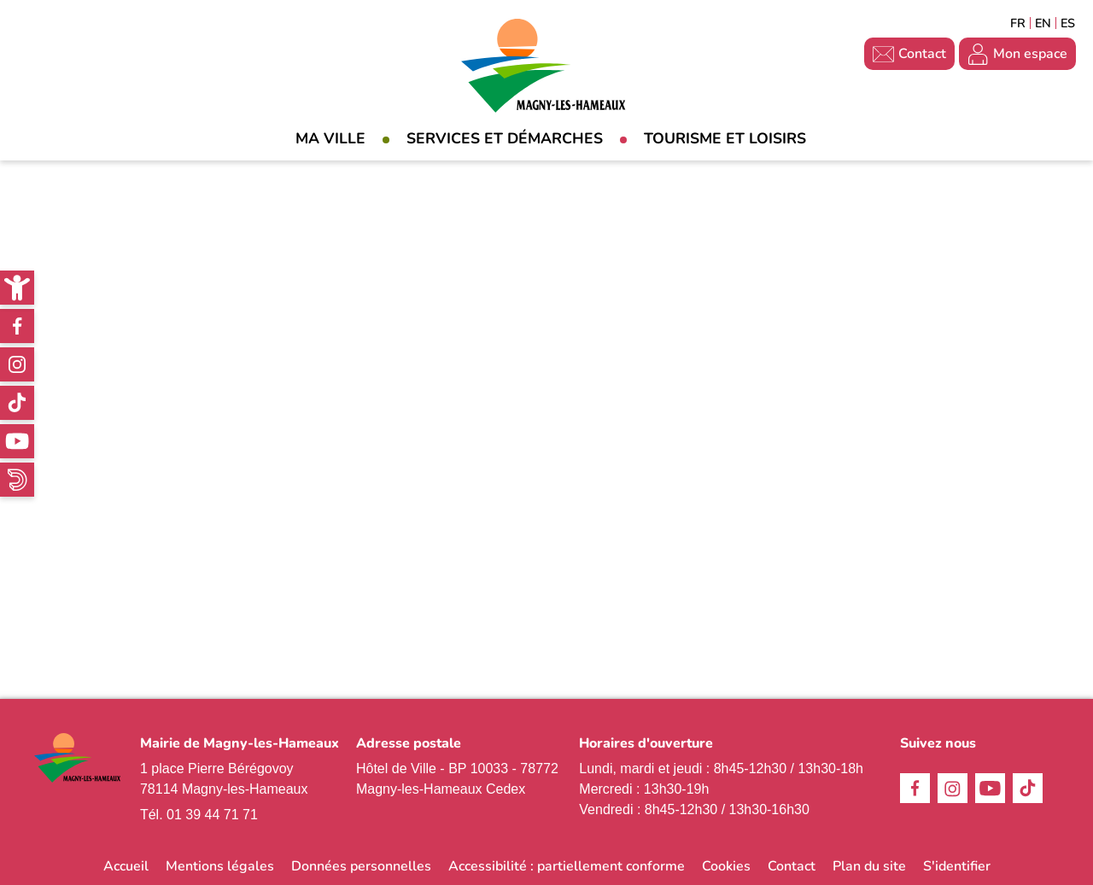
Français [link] (1018, 23)
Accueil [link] (126, 866)
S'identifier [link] (957, 866)
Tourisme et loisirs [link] (725, 138)
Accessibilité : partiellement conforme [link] (566, 866)
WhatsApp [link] (17, 480)
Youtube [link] (17, 441)
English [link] (1043, 23)
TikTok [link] (17, 403)
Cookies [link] (726, 866)
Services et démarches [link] (504, 138)
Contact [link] (922, 53)
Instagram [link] (17, 364)
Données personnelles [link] (361, 866)
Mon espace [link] (1030, 53)
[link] (17, 288)
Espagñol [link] (1068, 23)
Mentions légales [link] (220, 866)
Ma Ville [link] (330, 138)
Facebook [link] (17, 326)
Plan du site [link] (869, 866)
